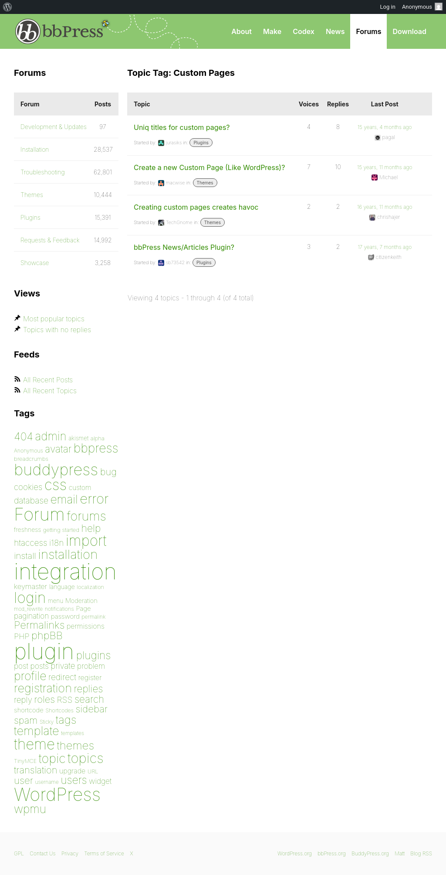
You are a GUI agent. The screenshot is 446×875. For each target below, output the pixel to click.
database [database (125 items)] (31, 500)
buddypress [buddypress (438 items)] (56, 469)
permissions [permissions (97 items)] (86, 626)
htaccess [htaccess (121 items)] (30, 543)
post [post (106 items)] (21, 666)
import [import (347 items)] (86, 540)
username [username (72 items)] (47, 782)
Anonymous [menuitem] (422, 6)
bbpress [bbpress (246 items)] (96, 448)
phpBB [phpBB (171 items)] (47, 635)
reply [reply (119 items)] (23, 700)
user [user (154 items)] (23, 780)
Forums (368, 31)
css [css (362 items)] (55, 485)
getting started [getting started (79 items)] (61, 529)
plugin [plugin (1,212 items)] (44, 651)
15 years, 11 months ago (384, 167)
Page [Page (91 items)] (83, 608)
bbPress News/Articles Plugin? (184, 247)
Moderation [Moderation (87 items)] (81, 600)
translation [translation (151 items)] (35, 770)
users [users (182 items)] (74, 779)
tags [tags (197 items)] (66, 719)
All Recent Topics (50, 390)
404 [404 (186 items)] (23, 436)
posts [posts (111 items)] (39, 666)
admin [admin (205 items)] (51, 436)
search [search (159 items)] (89, 699)
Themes (205, 182)
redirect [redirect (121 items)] (62, 677)
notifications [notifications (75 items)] (59, 609)
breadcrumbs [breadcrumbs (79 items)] (31, 458)
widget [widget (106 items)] (100, 781)
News (335, 31)
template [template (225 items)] (36, 731)
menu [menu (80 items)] (55, 600)
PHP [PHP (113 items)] (21, 636)
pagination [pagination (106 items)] (31, 615)
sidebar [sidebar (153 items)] (91, 709)
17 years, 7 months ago (385, 247)
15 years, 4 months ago (385, 127)
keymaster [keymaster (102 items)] (30, 586)
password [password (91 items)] (65, 616)
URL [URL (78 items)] (93, 771)
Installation (34, 149)
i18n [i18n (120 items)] (56, 543)
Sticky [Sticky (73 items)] (47, 721)
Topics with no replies (57, 329)
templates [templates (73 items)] (72, 733)
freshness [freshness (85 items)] (27, 529)
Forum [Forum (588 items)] (39, 514)
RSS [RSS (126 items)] (65, 700)
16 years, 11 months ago (384, 207)
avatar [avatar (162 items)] (58, 449)
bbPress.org (59, 31)
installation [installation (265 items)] (68, 554)
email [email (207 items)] (64, 499)
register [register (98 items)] (89, 677)
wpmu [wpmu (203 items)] (30, 809)
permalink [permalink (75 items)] (93, 616)
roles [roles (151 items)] (44, 699)
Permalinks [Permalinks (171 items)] (39, 625)
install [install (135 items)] (25, 555)
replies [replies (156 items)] (88, 689)
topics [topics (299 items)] (86, 758)
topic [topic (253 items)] (52, 758)
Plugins (200, 142)
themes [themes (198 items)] (76, 745)
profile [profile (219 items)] (30, 676)
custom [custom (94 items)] (80, 487)
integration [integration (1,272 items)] (65, 571)
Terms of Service (104, 853)
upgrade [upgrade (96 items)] (72, 770)
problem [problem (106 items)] (91, 666)
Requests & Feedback (50, 240)
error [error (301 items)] (94, 498)
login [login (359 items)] (30, 597)
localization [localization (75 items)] (90, 587)
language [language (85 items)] (62, 586)
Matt (400, 853)
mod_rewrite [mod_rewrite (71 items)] (28, 609)
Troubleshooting (42, 172)
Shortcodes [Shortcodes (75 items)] (60, 710)
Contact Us (42, 853)
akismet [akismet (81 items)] (78, 438)
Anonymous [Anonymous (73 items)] (28, 450)
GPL (19, 853)
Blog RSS (421, 853)
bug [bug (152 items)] (108, 471)
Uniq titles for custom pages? (182, 127)
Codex (303, 31)
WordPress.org (294, 853)
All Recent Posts (48, 379)
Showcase (34, 262)
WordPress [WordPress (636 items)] (57, 794)
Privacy (69, 853)
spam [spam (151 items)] (25, 720)
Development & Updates (53, 126)
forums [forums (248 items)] (86, 516)
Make (272, 31)
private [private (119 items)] (63, 666)
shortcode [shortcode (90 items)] (29, 710)
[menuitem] (7, 7)
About (241, 31)
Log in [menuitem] (387, 6)
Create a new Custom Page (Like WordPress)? (209, 167)
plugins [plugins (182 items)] (93, 655)
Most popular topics (53, 318)
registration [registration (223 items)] (43, 688)
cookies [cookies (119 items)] (28, 487)
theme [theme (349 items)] (34, 744)
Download (409, 31)
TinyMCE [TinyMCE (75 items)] (25, 761)
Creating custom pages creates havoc (196, 207)
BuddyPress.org (370, 853)
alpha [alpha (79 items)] (98, 438)
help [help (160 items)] (91, 528)
